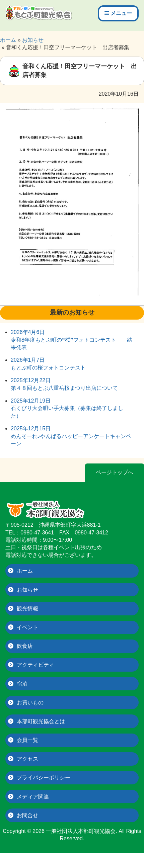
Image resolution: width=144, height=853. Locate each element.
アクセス (27, 759)
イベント (27, 627)
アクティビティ (35, 665)
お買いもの (30, 702)
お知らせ (27, 590)
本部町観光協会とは (41, 721)
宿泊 (22, 684)
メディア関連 (33, 796)
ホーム (25, 571)
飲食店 (25, 646)
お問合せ (27, 815)
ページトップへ (114, 472)
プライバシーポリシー (43, 777)
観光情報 (27, 608)
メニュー (118, 13)
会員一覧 (27, 740)
